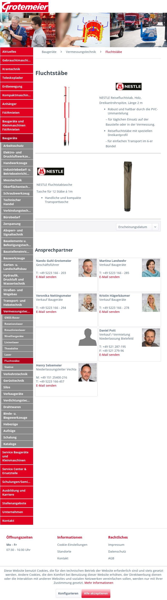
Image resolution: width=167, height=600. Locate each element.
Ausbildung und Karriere (13, 492)
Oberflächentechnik (17, 187)
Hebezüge (10, 424)
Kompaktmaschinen (17, 95)
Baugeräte (9, 138)
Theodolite (11, 348)
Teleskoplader (12, 78)
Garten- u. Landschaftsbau (15, 267)
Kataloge (9, 444)
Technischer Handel (12, 202)
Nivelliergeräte (14, 336)
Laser (7, 354)
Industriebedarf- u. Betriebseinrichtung (17, 171)
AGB (111, 558)
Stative (8, 367)
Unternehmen (12, 512)
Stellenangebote (14, 503)
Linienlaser (11, 342)
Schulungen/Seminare (17, 482)
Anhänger (9, 104)
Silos (6, 387)
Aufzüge (9, 431)
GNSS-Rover (12, 317)
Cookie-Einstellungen (72, 545)
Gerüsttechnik (13, 381)
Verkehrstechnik (15, 374)
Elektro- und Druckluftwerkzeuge (18, 154)
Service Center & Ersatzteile (14, 471)
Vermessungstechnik (18, 311)
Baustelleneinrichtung (18, 252)
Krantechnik (11, 69)
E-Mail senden (46, 277)
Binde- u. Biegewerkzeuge (15, 415)
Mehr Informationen (98, 583)
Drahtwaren (12, 407)
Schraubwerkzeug (16, 193)
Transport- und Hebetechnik (14, 303)
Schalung (10, 437)
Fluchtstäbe (12, 361)
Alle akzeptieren (96, 593)
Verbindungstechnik (18, 211)
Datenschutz (117, 551)
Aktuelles (9, 52)
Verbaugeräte (13, 394)
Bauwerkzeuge (14, 258)
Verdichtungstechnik (18, 400)
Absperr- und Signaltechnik (13, 232)
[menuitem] (16, 51)
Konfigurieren (68, 593)
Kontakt (8, 521)
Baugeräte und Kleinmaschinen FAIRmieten (13, 125)
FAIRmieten (11, 113)
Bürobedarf (11, 217)
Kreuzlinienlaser (14, 330)
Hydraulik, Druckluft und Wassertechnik (14, 279)
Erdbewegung (12, 86)
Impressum (116, 545)
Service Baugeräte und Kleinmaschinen (15, 456)
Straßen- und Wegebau (13, 292)
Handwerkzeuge (15, 163)
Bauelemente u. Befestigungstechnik (18, 243)
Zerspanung (12, 224)
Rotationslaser (13, 324)
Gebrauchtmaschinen (17, 60)
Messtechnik (12, 180)
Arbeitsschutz (13, 146)
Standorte (64, 551)
